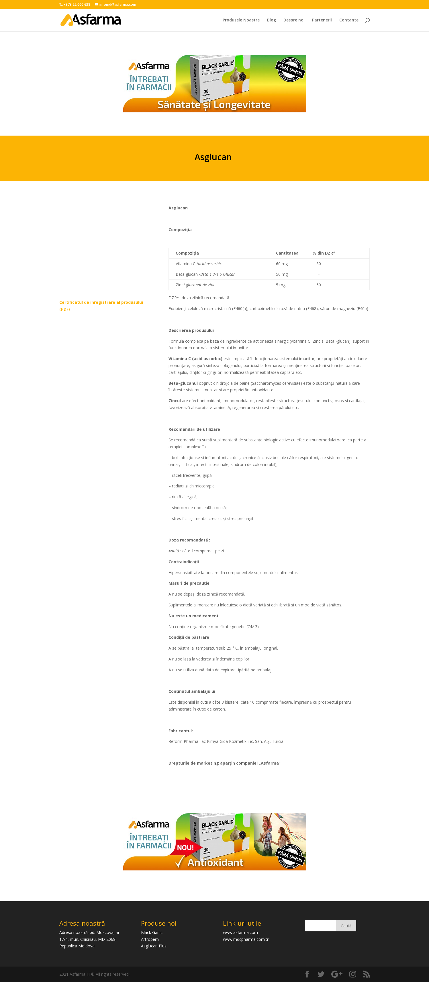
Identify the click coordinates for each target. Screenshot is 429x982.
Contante (349, 20)
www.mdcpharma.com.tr (246, 939)
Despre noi (294, 20)
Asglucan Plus (153, 946)
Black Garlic (151, 932)
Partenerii (322, 20)
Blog (271, 20)
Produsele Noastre (241, 20)
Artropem (150, 939)
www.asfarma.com (240, 932)
